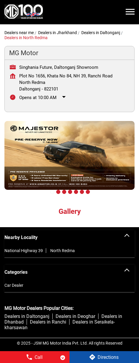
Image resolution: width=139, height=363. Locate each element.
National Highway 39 (23, 250)
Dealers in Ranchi (48, 322)
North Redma (62, 250)
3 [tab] (63, 191)
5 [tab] (75, 191)
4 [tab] (69, 191)
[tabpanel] (69, 160)
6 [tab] (81, 191)
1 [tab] (51, 191)
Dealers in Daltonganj (26, 316)
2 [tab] (57, 191)
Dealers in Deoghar (75, 316)
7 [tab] (87, 191)
